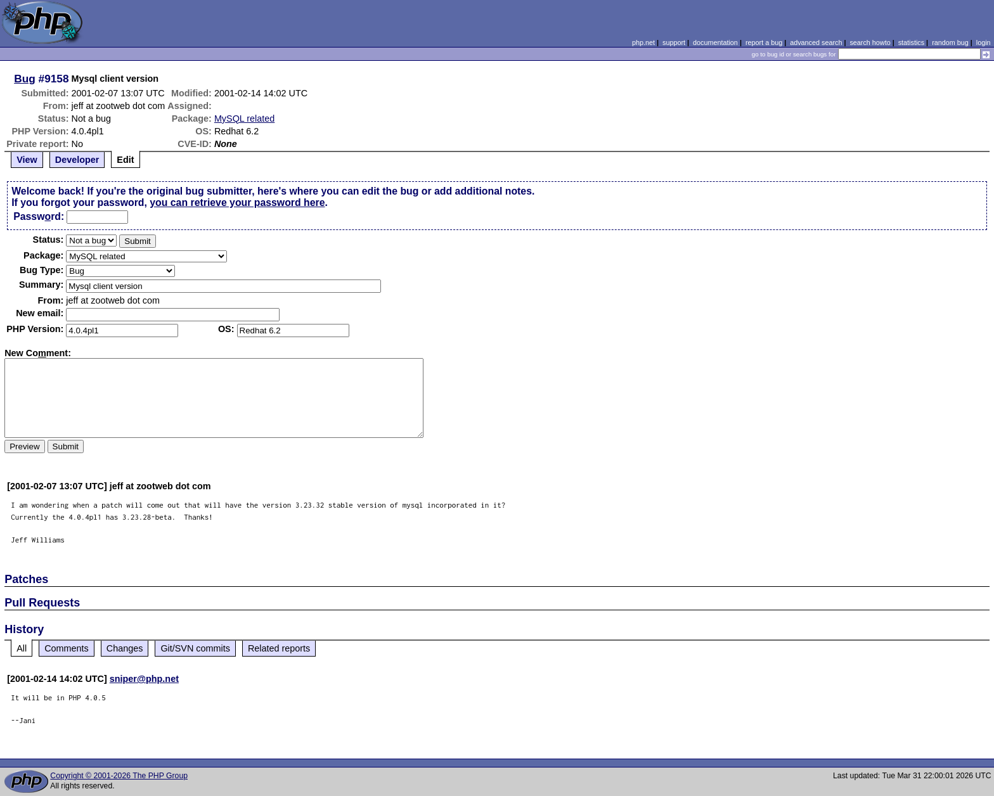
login (983, 42)
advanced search (816, 42)
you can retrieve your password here (237, 202)
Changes (124, 648)
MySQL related (244, 118)
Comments (66, 648)
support (673, 42)
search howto (869, 42)
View (26, 160)
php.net (643, 42)
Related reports (279, 648)
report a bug (764, 42)
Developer (77, 160)
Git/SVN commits (195, 648)
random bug (950, 42)
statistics (911, 42)
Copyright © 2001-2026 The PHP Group (119, 775)
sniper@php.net (144, 679)
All (21, 648)
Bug (25, 78)
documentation (715, 42)
